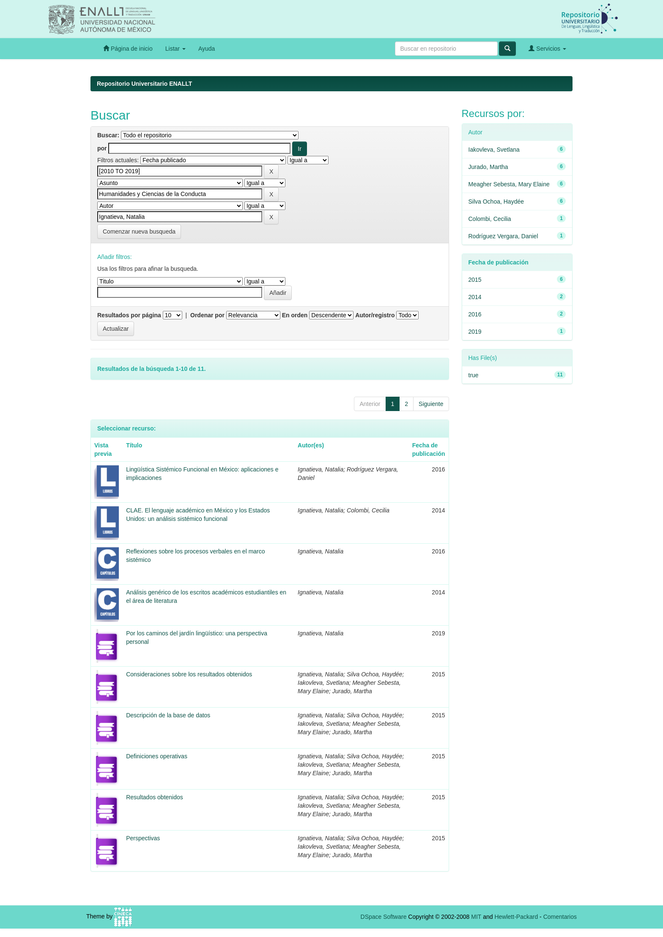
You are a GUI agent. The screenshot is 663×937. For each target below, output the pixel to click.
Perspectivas (143, 838)
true (473, 375)
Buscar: (108, 135)
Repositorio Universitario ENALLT (144, 83)
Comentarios (560, 916)
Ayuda (206, 48)
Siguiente (431, 403)
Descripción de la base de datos (168, 715)
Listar (175, 48)
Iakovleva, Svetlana (494, 149)
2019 (475, 331)
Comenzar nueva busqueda (139, 231)
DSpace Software (384, 916)
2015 (475, 279)
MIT (476, 916)
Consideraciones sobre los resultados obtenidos (189, 674)
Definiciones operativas (156, 756)
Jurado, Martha (488, 166)
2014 (475, 297)
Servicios (547, 48)
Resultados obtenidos (154, 797)
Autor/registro (375, 315)
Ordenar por (207, 315)
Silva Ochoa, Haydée (496, 201)
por (102, 148)
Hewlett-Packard (516, 916)
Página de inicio (128, 48)
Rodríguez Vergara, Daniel (503, 236)
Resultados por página (129, 315)
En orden (295, 315)
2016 (475, 314)
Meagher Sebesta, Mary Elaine (509, 184)
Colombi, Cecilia (489, 218)
